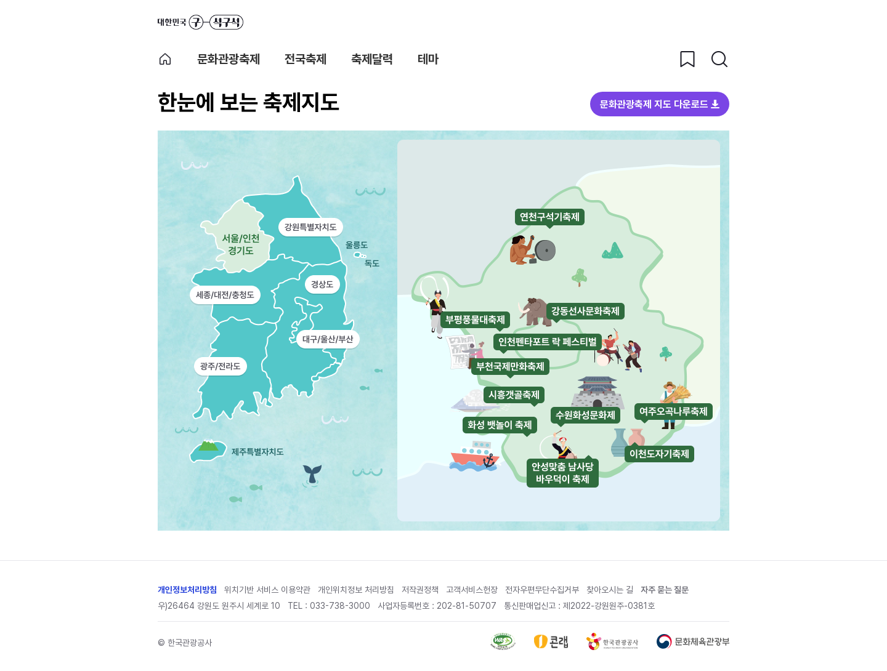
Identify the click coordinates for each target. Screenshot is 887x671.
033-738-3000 (340, 606)
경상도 (322, 284)
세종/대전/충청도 (225, 295)
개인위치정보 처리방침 (356, 590)
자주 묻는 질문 (665, 590)
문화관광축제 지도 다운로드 (654, 104)
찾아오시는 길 (609, 590)
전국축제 (305, 59)
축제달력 (372, 59)
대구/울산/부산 (328, 340)
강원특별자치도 (310, 227)
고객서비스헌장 (472, 590)
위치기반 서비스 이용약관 (267, 590)
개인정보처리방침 (187, 590)
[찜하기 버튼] (687, 59)
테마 (428, 59)
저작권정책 (420, 590)
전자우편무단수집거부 (542, 590)
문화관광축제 (228, 59)
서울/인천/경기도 (225, 242)
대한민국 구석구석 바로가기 (200, 22)
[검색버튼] (719, 59)
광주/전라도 (220, 366)
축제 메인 (165, 59)
